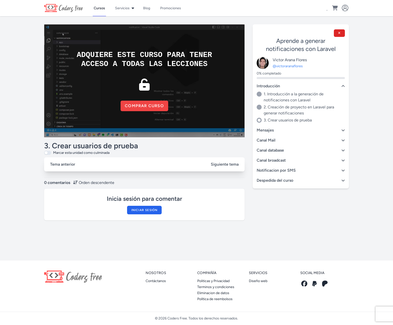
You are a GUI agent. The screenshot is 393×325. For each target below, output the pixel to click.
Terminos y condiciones (215, 287)
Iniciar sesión (144, 210)
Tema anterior (62, 164)
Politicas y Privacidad (213, 281)
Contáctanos (156, 281)
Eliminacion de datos (213, 293)
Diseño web (258, 281)
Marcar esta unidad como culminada (81, 153)
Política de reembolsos (215, 299)
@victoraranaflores (288, 66)
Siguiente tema (225, 164)
